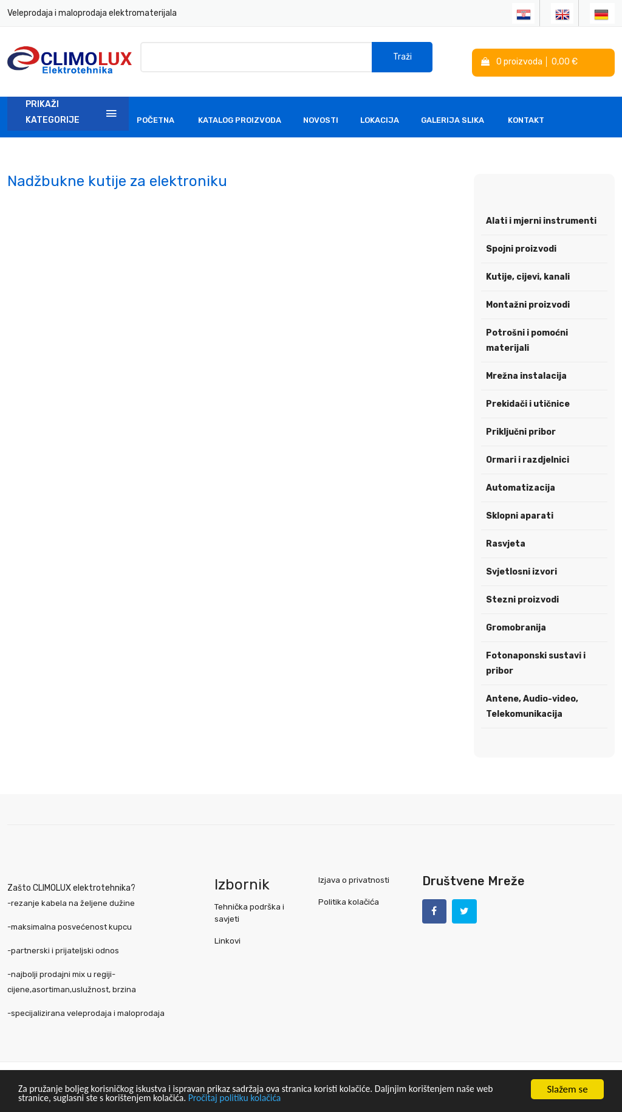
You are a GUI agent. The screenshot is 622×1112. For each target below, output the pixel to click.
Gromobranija (516, 626)
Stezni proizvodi (522, 598)
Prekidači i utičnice (528, 402)
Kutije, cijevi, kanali (528, 275)
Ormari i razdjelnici (527, 458)
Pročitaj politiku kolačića (273, 1098)
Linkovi (227, 938)
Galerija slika (452, 118)
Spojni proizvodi (521, 247)
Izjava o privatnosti (353, 877)
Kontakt (526, 118)
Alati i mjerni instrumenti (541, 219)
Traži (402, 60)
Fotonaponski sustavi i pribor (536, 661)
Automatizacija (520, 486)
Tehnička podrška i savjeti (249, 910)
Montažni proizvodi (528, 303)
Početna (155, 118)
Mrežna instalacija (526, 374)
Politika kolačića (348, 899)
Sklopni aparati (519, 514)
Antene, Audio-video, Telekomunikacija (532, 704)
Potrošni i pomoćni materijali (527, 338)
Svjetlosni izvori (521, 570)
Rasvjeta (505, 542)
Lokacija (379, 118)
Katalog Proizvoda (239, 118)
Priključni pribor (521, 430)
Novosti (320, 118)
